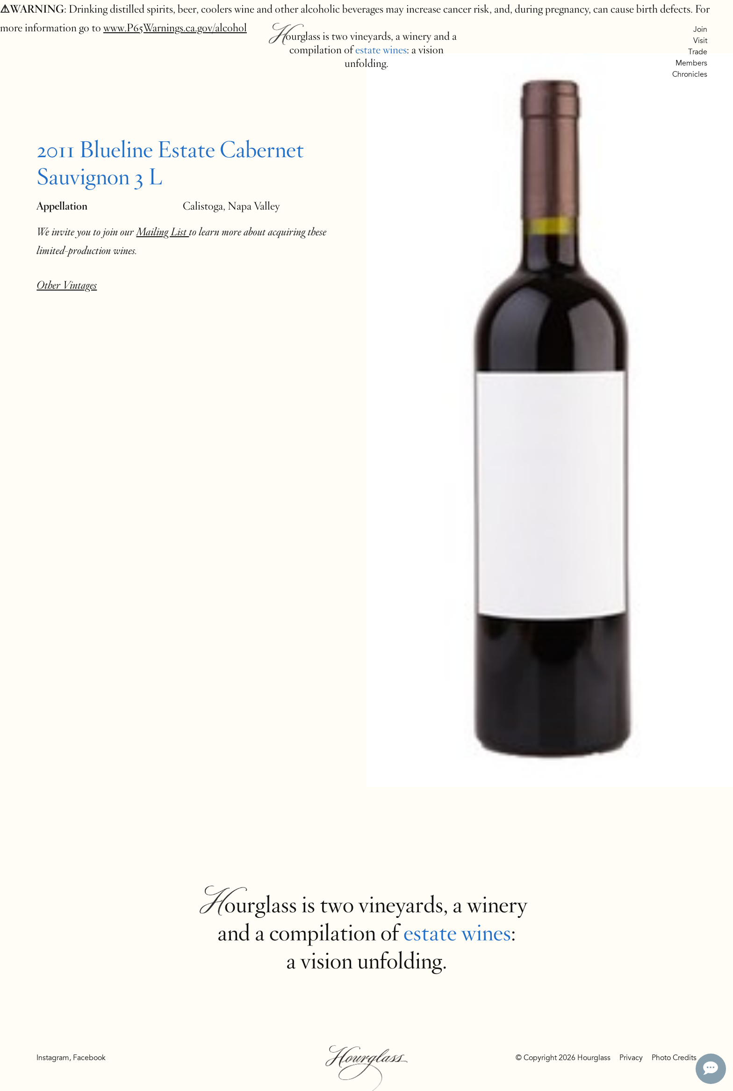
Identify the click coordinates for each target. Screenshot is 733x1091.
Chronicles (689, 74)
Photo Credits (674, 1057)
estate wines (381, 50)
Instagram (52, 1057)
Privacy (631, 1057)
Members (691, 63)
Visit (700, 40)
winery (416, 36)
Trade (697, 52)
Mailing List (162, 232)
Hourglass (298, 36)
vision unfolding (371, 961)
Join (700, 29)
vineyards (370, 36)
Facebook (89, 1057)
